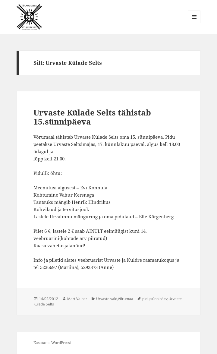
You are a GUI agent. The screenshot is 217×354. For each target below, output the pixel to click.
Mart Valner (77, 298)
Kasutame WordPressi (52, 342)
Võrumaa (125, 298)
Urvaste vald (106, 298)
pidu (145, 298)
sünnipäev (159, 298)
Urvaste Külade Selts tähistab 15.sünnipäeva (92, 117)
